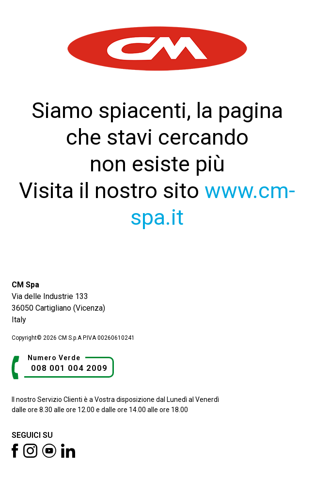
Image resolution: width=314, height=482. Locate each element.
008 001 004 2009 (69, 368)
